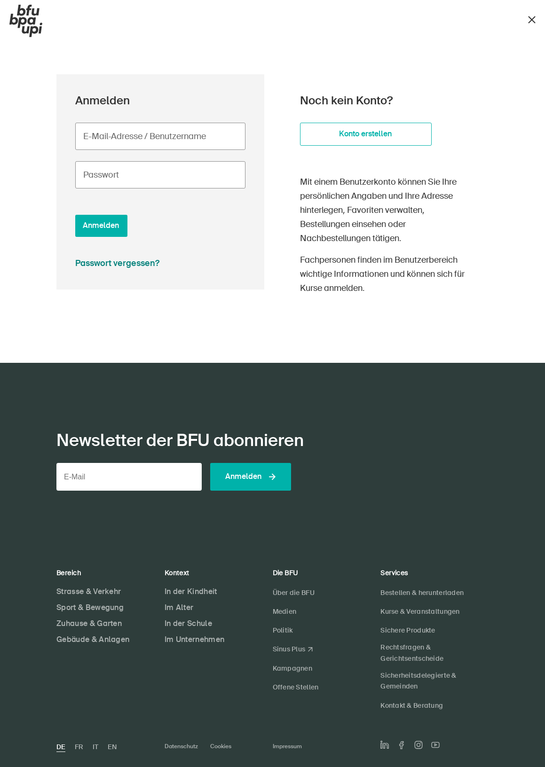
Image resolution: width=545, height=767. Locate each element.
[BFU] (25, 21)
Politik (283, 630)
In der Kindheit (191, 591)
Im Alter (179, 607)
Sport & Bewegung (90, 607)
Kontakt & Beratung (411, 705)
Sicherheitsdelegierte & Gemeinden (418, 680)
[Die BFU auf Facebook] (401, 745)
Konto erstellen (365, 134)
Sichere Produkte (407, 630)
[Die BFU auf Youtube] (435, 745)
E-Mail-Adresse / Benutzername (144, 136)
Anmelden (101, 225)
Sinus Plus (289, 649)
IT (95, 747)
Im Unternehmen (194, 639)
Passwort (101, 175)
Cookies (220, 746)
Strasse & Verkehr (88, 591)
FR (79, 747)
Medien (285, 611)
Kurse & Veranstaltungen (419, 611)
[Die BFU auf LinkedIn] (384, 745)
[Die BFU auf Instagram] (418, 745)
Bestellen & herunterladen (422, 592)
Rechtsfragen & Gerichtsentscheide (411, 652)
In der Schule (188, 623)
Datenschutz (181, 746)
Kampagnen (293, 668)
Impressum (287, 746)
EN (112, 747)
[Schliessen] (532, 18)
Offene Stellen (296, 687)
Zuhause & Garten (89, 623)
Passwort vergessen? (117, 263)
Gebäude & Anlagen (92, 639)
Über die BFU (294, 592)
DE (60, 747)
